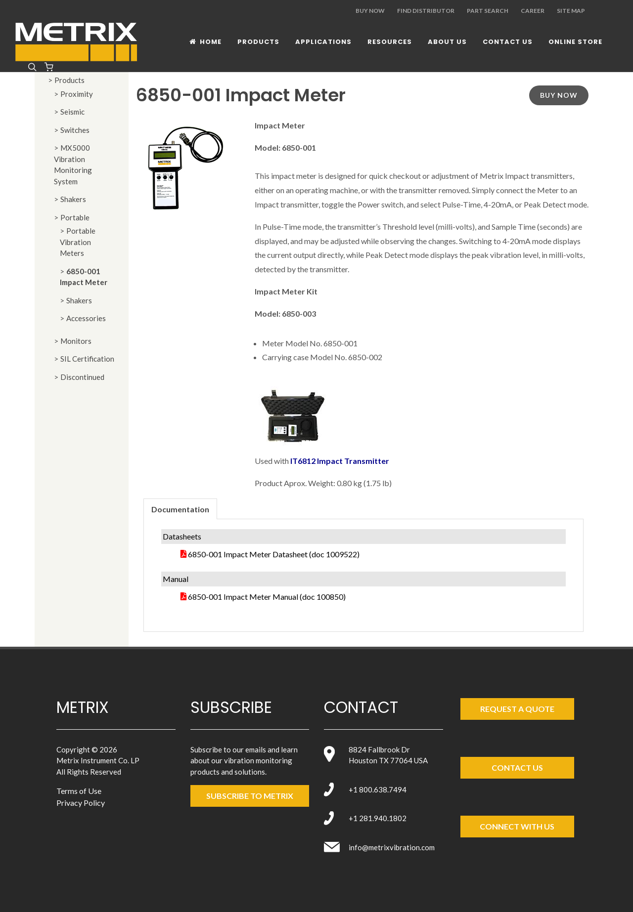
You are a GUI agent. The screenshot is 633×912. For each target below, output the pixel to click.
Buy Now (370, 10)
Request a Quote (517, 708)
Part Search (487, 10)
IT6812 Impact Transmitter (339, 460)
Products (69, 80)
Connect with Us (517, 826)
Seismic (72, 111)
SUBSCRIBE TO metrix (249, 795)
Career (532, 10)
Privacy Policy (80, 802)
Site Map (571, 10)
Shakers (73, 199)
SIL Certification (87, 358)
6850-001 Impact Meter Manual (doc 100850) (267, 596)
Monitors (75, 340)
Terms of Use (78, 790)
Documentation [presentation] (180, 509)
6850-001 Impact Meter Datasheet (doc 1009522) (274, 554)
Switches (75, 129)
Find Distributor (425, 10)
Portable (75, 217)
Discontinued (82, 377)
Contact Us (517, 767)
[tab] (180, 508)
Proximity (76, 93)
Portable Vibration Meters (77, 241)
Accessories (86, 318)
